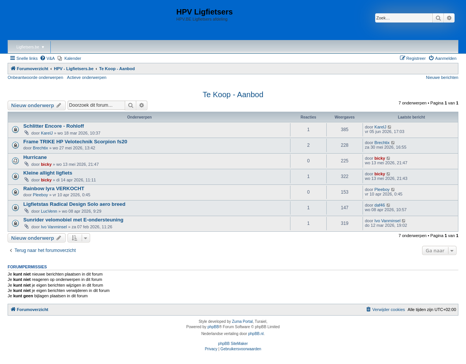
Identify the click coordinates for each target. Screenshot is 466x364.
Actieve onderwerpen (86, 77)
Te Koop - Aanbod (233, 94)
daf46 (379, 205)
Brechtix (40, 148)
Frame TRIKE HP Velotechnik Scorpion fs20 (75, 141)
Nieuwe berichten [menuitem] (442, 77)
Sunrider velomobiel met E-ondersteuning (73, 220)
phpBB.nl (256, 334)
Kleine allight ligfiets (47, 173)
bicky (46, 164)
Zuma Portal (242, 321)
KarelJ (47, 133)
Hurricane (35, 157)
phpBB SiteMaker (233, 344)
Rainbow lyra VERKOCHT (53, 188)
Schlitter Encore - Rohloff (53, 126)
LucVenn (49, 211)
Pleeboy (40, 194)
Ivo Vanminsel (54, 226)
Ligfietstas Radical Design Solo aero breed (74, 204)
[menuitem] (47, 58)
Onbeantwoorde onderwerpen (35, 77)
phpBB (213, 327)
